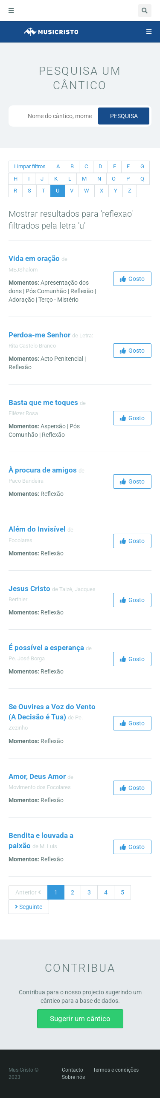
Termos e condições (116, 1070)
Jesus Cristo (29, 588)
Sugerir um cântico (80, 1018)
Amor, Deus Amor (37, 776)
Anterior (28, 892)
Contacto (72, 1070)
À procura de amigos (43, 470)
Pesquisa (124, 116)
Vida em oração (34, 258)
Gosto (132, 278)
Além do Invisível (37, 529)
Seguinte (28, 906)
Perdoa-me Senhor (39, 335)
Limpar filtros (30, 166)
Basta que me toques (43, 402)
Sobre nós (73, 1077)
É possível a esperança (46, 647)
